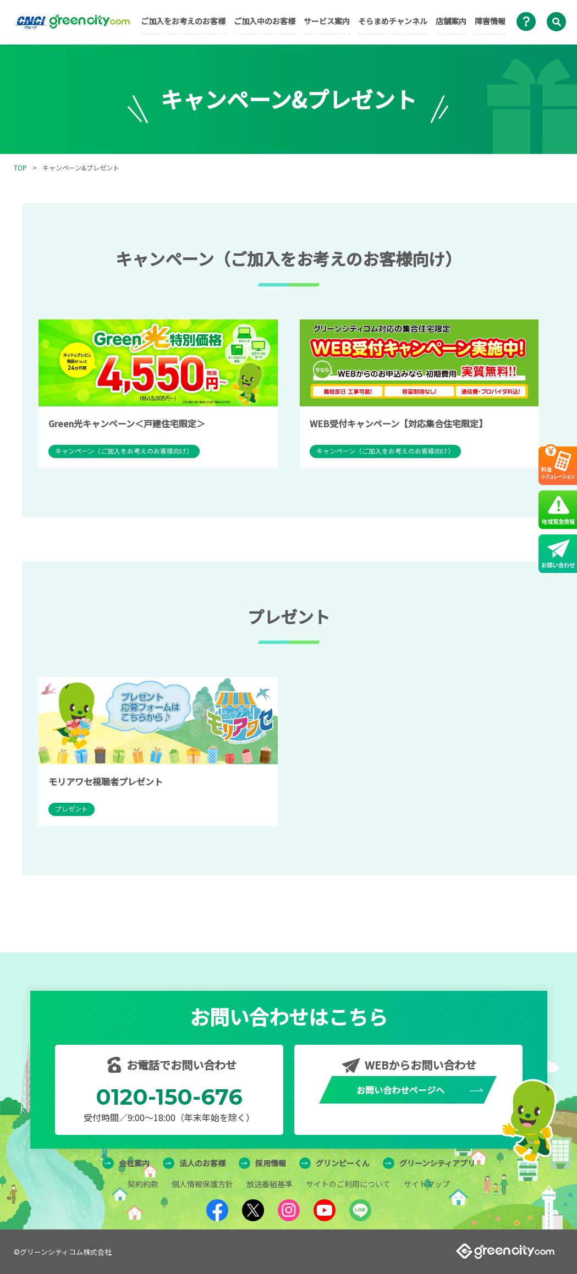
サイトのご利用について (348, 1183)
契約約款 (143, 1183)
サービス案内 (327, 20)
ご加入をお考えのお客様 (183, 20)
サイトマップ (427, 1183)
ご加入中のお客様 (264, 20)
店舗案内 (451, 20)
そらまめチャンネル (392, 20)
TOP (20, 167)
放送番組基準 (269, 1183)
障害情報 (490, 20)
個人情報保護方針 (202, 1183)
